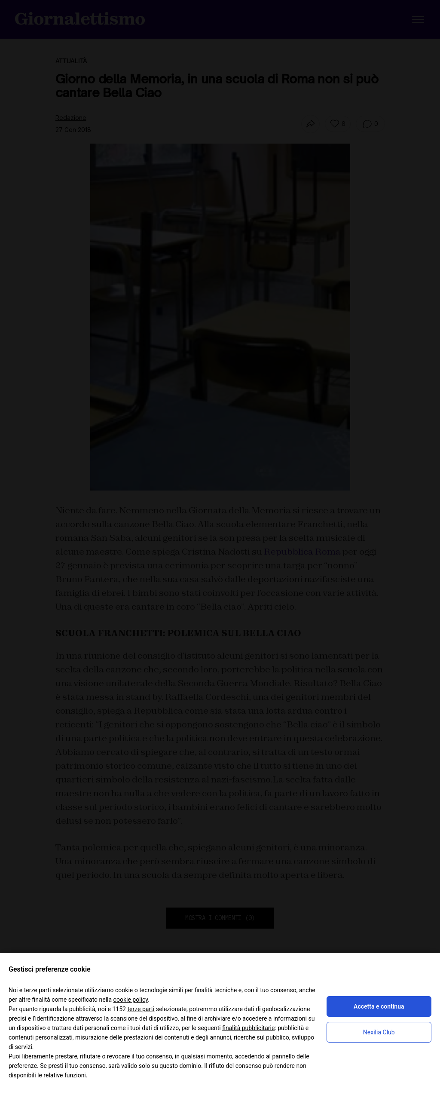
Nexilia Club (379, 1032)
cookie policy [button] (130, 999)
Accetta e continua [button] (379, 1006)
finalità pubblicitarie (248, 1027)
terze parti (140, 1009)
